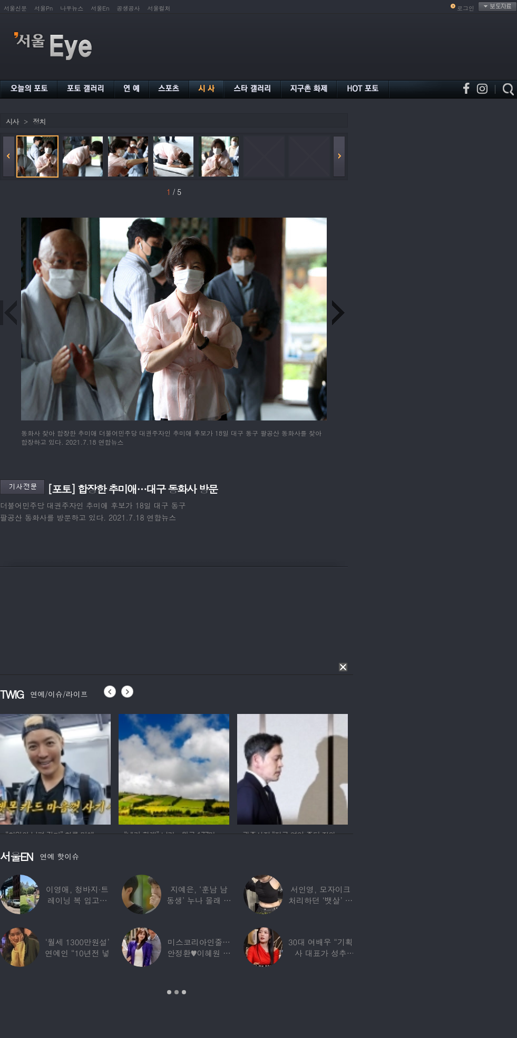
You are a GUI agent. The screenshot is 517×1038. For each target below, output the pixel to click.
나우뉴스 (71, 8)
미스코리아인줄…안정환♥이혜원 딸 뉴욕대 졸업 (199, 953)
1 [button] (169, 992)
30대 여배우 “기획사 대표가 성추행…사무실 (320, 953)
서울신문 (15, 8)
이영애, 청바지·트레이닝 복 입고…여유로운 (77, 900)
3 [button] (184, 992)
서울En (100, 8)
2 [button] (176, 992)
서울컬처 (159, 8)
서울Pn (43, 8)
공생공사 (128, 8)
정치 (39, 121)
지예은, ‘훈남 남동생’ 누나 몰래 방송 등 (199, 900)
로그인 (465, 8)
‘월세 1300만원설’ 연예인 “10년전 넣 (77, 947)
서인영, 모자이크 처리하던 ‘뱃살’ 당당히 (320, 900)
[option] (55, 768)
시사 (12, 121)
